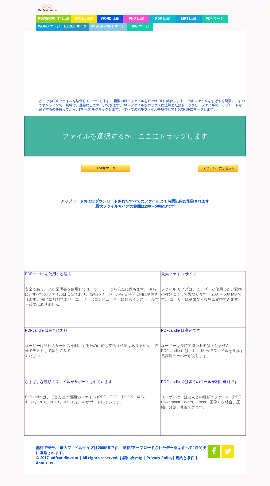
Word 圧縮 (110, 18)
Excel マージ (75, 26)
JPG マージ (140, 26)
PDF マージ (215, 18)
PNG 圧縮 (136, 18)
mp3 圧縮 (188, 18)
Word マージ (49, 26)
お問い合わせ (130, 457)
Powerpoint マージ (108, 26)
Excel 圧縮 (83, 18)
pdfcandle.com (64, 457)
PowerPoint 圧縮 (53, 18)
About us (44, 462)
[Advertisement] (135, 68)
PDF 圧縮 (162, 18)
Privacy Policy (159, 457)
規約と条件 (185, 457)
